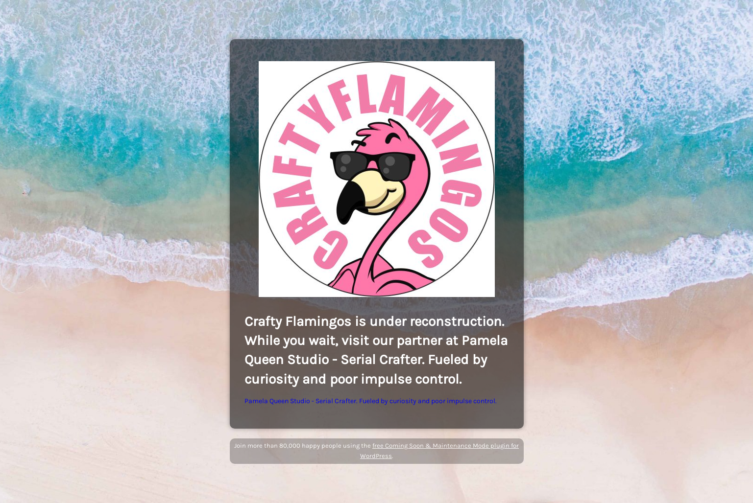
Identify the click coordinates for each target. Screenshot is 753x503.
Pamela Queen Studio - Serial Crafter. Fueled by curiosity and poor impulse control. (370, 401)
